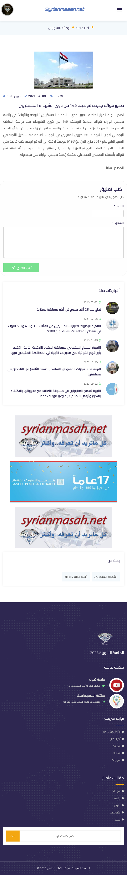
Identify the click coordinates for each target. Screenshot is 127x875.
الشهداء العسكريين (105, 576)
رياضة (117, 798)
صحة (118, 819)
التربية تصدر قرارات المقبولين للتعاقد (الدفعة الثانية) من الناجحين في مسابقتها (54, 371)
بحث (12, 836)
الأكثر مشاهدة (112, 731)
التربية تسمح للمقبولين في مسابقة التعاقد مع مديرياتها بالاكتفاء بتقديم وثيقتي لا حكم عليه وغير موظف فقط (55, 393)
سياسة (116, 746)
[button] (119, 9)
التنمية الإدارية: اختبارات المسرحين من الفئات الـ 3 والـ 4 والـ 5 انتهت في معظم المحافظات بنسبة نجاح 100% (54, 328)
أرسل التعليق (21, 267)
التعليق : (118, 222)
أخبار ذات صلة (109, 290)
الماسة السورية (80, 868)
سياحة (117, 791)
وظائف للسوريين (59, 28)
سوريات (116, 760)
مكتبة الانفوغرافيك (90, 695)
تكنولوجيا (115, 812)
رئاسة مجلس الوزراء (76, 576)
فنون (117, 805)
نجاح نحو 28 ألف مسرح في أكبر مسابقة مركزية (69, 309)
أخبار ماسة (82, 28)
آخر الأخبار (115, 739)
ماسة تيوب (97, 679)
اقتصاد (117, 753)
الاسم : (119, 206)
